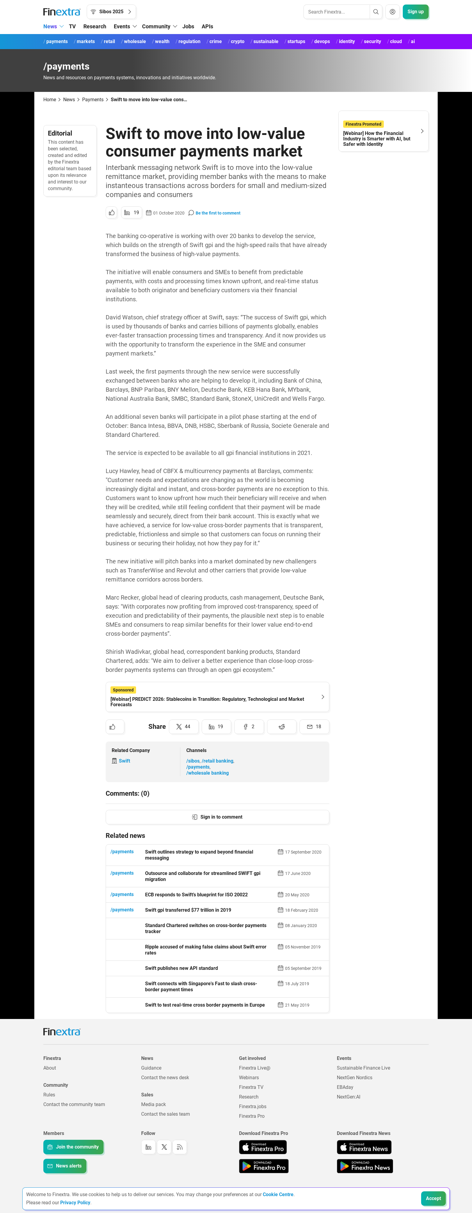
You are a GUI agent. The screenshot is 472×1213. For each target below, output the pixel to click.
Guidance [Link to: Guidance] (151, 1068)
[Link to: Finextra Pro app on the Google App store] (264, 1166)
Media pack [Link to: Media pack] (153, 1104)
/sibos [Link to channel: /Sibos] (193, 761)
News (69, 99)
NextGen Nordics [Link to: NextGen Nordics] (354, 1077)
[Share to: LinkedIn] (131, 212)
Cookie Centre (278, 1194)
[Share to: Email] (314, 726)
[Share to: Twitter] (184, 726)
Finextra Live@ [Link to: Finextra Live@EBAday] (254, 1068)
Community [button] (156, 26)
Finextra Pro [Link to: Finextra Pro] (252, 1116)
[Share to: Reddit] (282, 726)
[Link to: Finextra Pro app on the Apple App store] (263, 1147)
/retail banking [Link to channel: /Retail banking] (217, 761)
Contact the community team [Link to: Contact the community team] (74, 1104)
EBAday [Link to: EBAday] (345, 1087)
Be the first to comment (218, 213)
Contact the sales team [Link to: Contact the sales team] (165, 1114)
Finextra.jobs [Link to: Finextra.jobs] (252, 1106)
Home (49, 99)
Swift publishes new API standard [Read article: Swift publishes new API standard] (181, 968)
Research (94, 26)
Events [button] (122, 26)
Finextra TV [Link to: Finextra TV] (251, 1087)
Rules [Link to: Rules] (49, 1095)
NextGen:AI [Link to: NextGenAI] (348, 1097)
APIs (207, 26)
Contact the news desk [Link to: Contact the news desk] (165, 1077)
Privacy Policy (75, 1202)
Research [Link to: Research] (249, 1097)
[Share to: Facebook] (249, 726)
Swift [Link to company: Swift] (124, 761)
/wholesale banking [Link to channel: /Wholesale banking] (207, 773)
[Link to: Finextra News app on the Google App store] (365, 1166)
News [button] (50, 26)
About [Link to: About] (49, 1068)
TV (72, 26)
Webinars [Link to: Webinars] (249, 1077)
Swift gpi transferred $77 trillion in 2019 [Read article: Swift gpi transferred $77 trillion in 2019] (188, 910)
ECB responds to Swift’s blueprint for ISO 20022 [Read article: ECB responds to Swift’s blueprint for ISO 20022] (196, 895)
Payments (93, 99)
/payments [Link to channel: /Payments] (198, 767)
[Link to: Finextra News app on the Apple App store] (364, 1147)
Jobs (188, 26)
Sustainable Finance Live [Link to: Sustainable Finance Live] (363, 1068)
